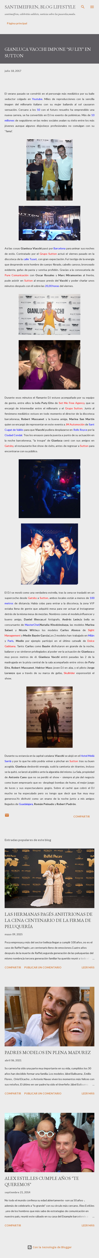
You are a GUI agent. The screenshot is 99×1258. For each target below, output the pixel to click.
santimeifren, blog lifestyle (40, 7)
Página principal (17, 23)
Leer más (88, 967)
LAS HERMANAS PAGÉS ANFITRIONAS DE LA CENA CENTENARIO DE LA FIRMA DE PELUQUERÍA (48, 920)
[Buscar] (83, 7)
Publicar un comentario (42, 967)
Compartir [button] (81, 816)
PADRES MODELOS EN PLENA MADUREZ (48, 1052)
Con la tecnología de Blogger (49, 1247)
